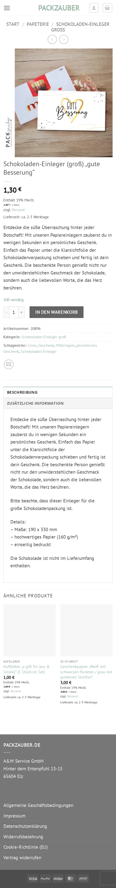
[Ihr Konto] (94, 8)
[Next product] (52, 39)
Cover (32, 345)
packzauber (58, 7)
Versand (18, 209)
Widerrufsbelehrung (23, 837)
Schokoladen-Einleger (39, 351)
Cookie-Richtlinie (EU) (25, 847)
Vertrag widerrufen (22, 858)
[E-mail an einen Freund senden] (9, 364)
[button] (7, 7)
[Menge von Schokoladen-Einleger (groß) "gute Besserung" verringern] (6, 312)
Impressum (14, 816)
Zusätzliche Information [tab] (35, 403)
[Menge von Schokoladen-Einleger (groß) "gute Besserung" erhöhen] (22, 312)
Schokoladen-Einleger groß (80, 27)
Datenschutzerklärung (25, 826)
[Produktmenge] (14, 312)
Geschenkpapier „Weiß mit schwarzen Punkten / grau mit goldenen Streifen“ (86, 671)
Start (12, 24)
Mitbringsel (65, 345)
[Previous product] (63, 39)
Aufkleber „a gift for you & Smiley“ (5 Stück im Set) (26, 669)
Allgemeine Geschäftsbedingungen (38, 805)
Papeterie (38, 24)
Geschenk (46, 345)
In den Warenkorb (56, 312)
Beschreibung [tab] (22, 392)
